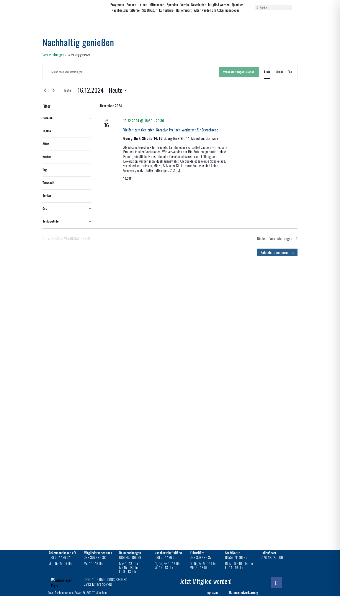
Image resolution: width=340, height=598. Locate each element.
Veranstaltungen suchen (239, 71)
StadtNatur (149, 10)
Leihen (143, 4)
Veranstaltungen (53, 54)
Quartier (237, 4)
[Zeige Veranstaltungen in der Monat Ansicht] (279, 72)
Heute (67, 90)
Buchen (131, 4)
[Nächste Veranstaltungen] (53, 90)
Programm (117, 4)
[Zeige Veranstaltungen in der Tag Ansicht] (290, 72)
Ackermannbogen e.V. (63, 552)
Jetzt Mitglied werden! (206, 581)
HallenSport (184, 10)
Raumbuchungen (130, 552)
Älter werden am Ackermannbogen (217, 10)
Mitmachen (157, 4)
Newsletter (198, 4)
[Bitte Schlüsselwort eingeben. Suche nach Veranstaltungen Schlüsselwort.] (131, 72)
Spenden (172, 4)
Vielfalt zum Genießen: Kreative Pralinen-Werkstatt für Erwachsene (170, 130)
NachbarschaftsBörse (126, 10)
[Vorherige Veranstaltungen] (45, 90)
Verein (184, 4)
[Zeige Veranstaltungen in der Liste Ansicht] (267, 72)
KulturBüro (166, 10)
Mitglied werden (219, 4)
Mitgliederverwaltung (98, 552)
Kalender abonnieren (274, 252)
